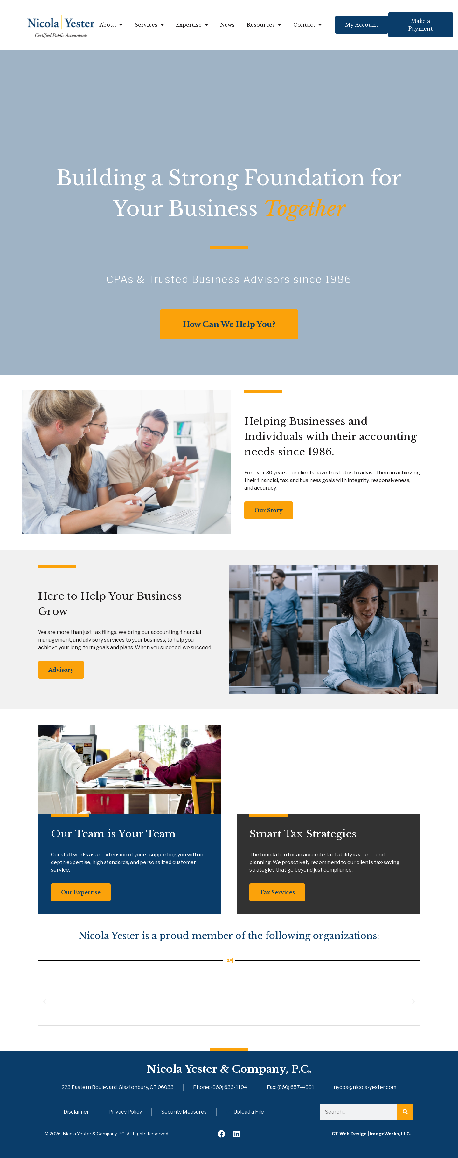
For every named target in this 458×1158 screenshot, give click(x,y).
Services (149, 25)
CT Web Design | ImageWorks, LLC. (371, 1133)
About (110, 25)
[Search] (405, 1112)
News (227, 25)
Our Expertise (81, 892)
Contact (307, 25)
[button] (44, 1002)
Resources (264, 25)
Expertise (192, 25)
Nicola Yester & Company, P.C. (229, 1069)
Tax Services (277, 892)
